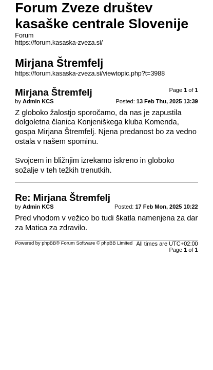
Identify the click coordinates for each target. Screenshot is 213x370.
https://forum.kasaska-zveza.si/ (59, 42)
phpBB (49, 243)
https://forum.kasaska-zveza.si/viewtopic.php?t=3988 (90, 73)
